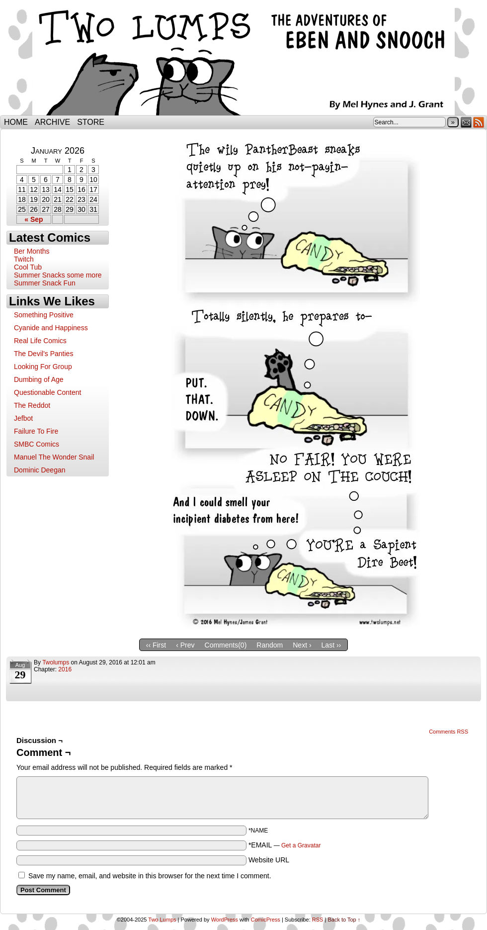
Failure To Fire (36, 431)
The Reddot (32, 405)
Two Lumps (243, 60)
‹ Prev (185, 645)
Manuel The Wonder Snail (54, 457)
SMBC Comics (36, 444)
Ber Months (32, 251)
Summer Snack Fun (45, 283)
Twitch (24, 259)
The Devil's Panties (43, 354)
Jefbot (23, 418)
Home (16, 122)
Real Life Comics (40, 341)
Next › (302, 645)
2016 (65, 669)
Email (466, 122)
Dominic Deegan (40, 470)
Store (90, 122)
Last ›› (331, 645)
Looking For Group (43, 367)
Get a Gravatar (301, 845)
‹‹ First (156, 645)
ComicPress (265, 920)
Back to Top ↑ (343, 920)
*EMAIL (284, 845)
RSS (479, 122)
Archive (52, 122)
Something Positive (44, 315)
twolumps (55, 662)
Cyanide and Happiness (51, 328)
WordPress (224, 920)
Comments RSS (448, 732)
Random (269, 645)
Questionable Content (47, 392)
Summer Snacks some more (58, 275)
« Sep (33, 219)
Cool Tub (28, 267)
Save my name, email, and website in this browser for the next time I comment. (149, 876)
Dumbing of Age (39, 379)
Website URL (268, 860)
